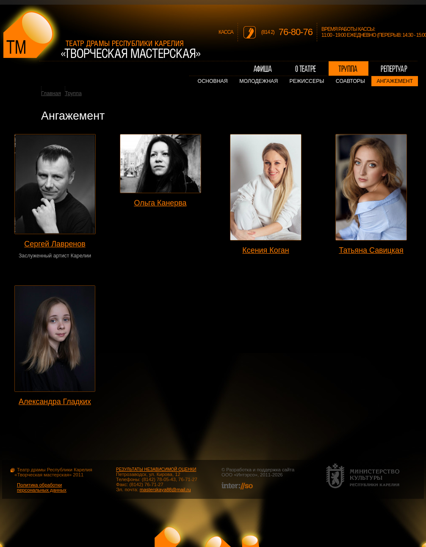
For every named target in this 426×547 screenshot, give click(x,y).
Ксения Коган (265, 250)
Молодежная (258, 81)
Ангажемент (394, 81)
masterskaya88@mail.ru (165, 489)
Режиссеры (307, 81)
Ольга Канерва (160, 203)
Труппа (73, 93)
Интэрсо (245, 474)
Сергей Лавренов (54, 244)
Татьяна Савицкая (371, 250)
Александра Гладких (55, 401)
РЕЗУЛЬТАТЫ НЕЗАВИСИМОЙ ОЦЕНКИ (156, 469)
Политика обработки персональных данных (41, 487)
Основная (213, 81)
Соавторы (350, 81)
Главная (51, 93)
